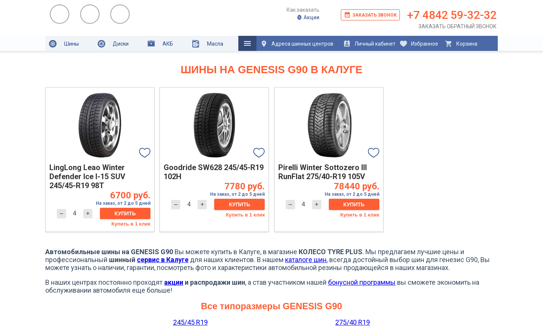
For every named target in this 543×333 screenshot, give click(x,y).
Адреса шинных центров (296, 44)
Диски (113, 44)
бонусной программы (362, 282)
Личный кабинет (369, 44)
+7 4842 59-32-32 (452, 14)
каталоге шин (306, 260)
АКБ (160, 43)
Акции (307, 17)
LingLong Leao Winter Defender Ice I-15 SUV (87, 176)
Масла (207, 44)
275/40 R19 (352, 322)
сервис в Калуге (163, 260)
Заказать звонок (370, 14)
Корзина (461, 44)
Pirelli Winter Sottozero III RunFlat (322, 172)
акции (173, 282)
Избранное (419, 44)
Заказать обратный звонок (458, 26)
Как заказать (303, 10)
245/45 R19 (190, 322)
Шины (64, 44)
